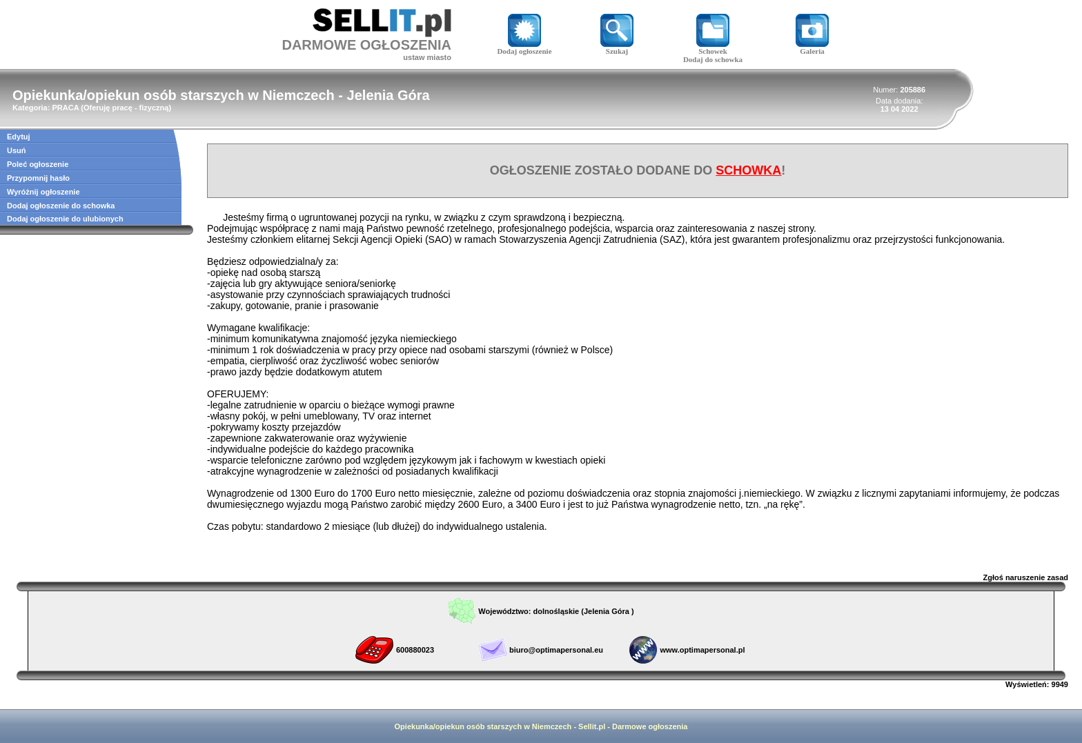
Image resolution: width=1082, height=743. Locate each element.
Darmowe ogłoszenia (649, 726)
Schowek (712, 47)
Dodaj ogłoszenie (524, 47)
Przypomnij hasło (38, 178)
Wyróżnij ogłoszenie (43, 192)
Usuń (16, 150)
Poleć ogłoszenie (37, 164)
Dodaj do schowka (712, 59)
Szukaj (616, 47)
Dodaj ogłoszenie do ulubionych (65, 219)
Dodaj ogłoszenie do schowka (61, 205)
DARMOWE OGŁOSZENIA (366, 44)
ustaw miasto (427, 57)
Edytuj (18, 136)
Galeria (812, 47)
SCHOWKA (748, 170)
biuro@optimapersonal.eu (556, 650)
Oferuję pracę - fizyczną (126, 107)
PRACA (65, 107)
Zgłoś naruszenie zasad (1025, 577)
